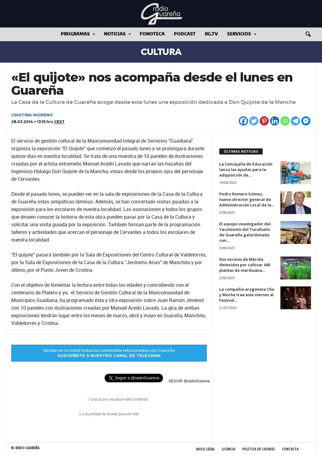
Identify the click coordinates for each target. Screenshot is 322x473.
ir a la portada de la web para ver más (109, 414)
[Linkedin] (274, 121)
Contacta (290, 449)
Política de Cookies (258, 449)
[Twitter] (253, 121)
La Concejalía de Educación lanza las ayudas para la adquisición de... (245, 169)
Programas (78, 34)
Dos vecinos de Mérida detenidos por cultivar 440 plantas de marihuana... (244, 265)
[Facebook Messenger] (305, 121)
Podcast (185, 34)
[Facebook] (243, 121)
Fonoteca (152, 34)
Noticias (117, 34)
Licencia (228, 449)
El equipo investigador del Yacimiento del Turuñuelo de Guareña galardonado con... (245, 232)
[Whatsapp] (285, 121)
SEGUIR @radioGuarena (189, 381)
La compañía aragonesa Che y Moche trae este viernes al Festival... (246, 294)
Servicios (242, 34)
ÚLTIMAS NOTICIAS (241, 151)
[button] (308, 34)
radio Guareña (78, 400)
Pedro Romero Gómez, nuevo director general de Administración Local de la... (246, 199)
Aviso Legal (205, 449)
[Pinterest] (264, 121)
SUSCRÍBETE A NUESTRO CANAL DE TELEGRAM (109, 355)
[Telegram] (295, 121)
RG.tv (211, 34)
